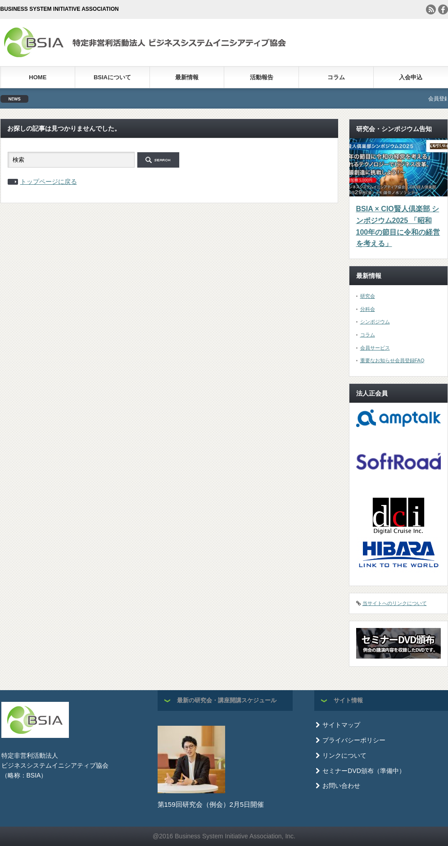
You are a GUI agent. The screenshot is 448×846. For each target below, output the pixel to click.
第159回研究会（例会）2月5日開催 (211, 804)
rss (431, 9)
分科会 (367, 309)
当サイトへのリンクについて (394, 603)
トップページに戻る (48, 181)
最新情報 (187, 77)
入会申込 (410, 77)
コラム (336, 77)
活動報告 (261, 77)
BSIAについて (112, 77)
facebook (443, 9)
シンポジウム (375, 321)
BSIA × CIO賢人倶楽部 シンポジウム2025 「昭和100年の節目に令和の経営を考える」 (398, 226)
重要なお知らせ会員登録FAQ (392, 360)
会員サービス (375, 347)
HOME (37, 77)
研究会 (367, 296)
